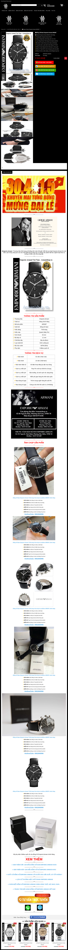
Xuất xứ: (37, 53)
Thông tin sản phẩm (7, 172)
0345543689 (50, 6)
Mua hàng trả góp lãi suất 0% (45, 66)
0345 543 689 (59, 24)
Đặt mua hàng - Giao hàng (44, 62)
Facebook (57, 916)
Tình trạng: (37, 55)
